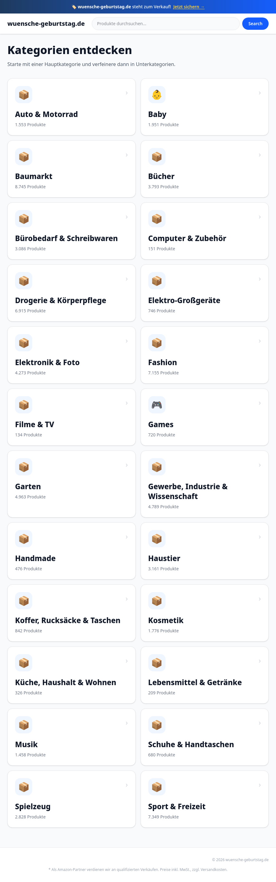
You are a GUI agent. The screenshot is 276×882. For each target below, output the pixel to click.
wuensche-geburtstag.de (46, 23)
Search (255, 23)
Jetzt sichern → (189, 7)
